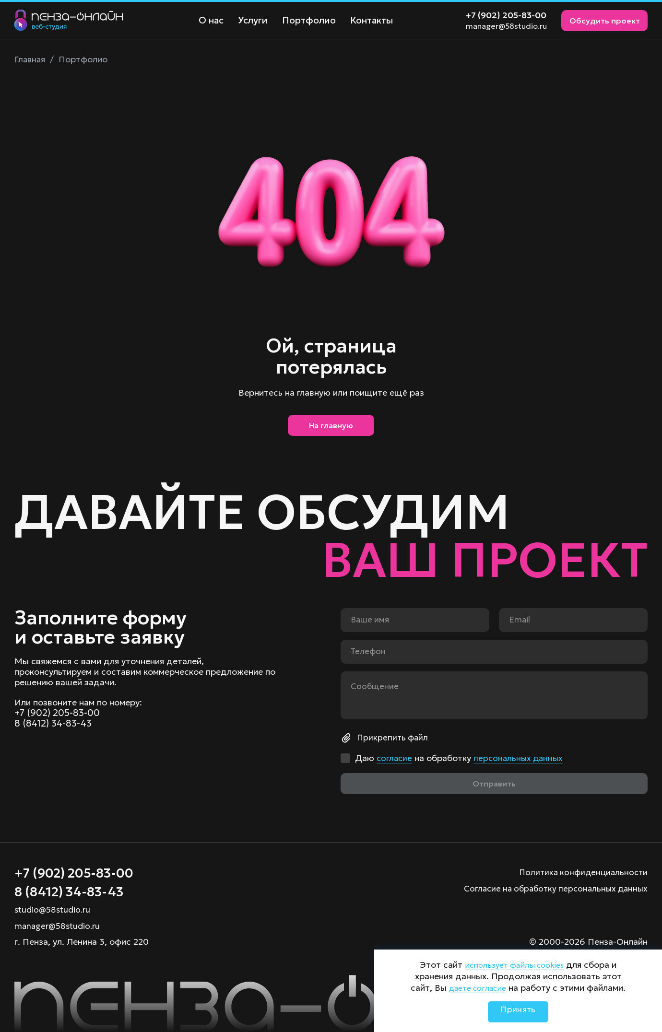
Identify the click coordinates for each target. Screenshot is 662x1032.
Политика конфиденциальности (581, 869)
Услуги (250, 20)
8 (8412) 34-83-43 (54, 722)
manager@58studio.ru (506, 26)
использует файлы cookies (514, 964)
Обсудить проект (604, 20)
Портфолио (305, 20)
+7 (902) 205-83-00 (506, 15)
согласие (395, 755)
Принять (518, 1011)
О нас (210, 20)
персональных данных (521, 755)
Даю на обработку (461, 756)
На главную (331, 428)
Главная (30, 59)
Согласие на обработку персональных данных (551, 885)
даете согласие (477, 987)
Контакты (366, 20)
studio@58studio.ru (54, 909)
